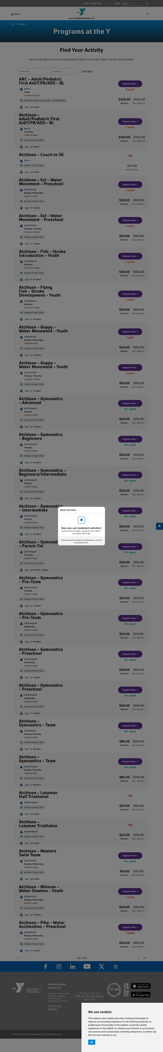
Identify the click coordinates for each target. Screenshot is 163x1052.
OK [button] (91, 1042)
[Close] (101, 510)
